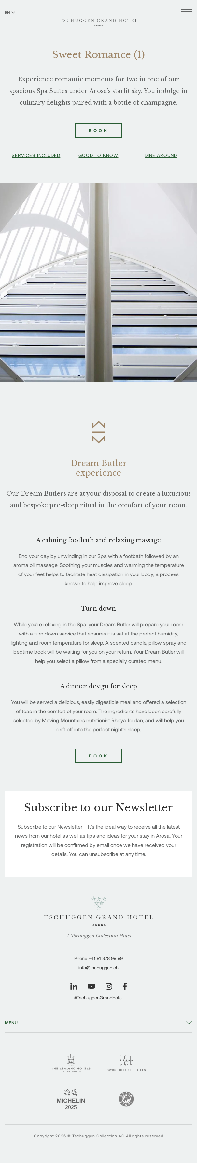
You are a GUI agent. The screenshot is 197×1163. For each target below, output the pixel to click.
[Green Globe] (126, 1098)
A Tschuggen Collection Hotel (98, 936)
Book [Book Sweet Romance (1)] (98, 130)
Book (98, 755)
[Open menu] (186, 12)
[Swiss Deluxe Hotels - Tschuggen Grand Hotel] (126, 1062)
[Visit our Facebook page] (125, 986)
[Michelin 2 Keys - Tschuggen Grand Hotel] (71, 1099)
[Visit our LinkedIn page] (73, 986)
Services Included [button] (36, 155)
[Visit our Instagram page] (109, 986)
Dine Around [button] (161, 155)
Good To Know (98, 155)
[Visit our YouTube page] (91, 986)
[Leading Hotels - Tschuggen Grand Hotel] (71, 1063)
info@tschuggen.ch (98, 967)
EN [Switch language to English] (10, 12)
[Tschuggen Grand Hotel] (98, 18)
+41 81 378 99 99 (106, 958)
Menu (11, 1022)
